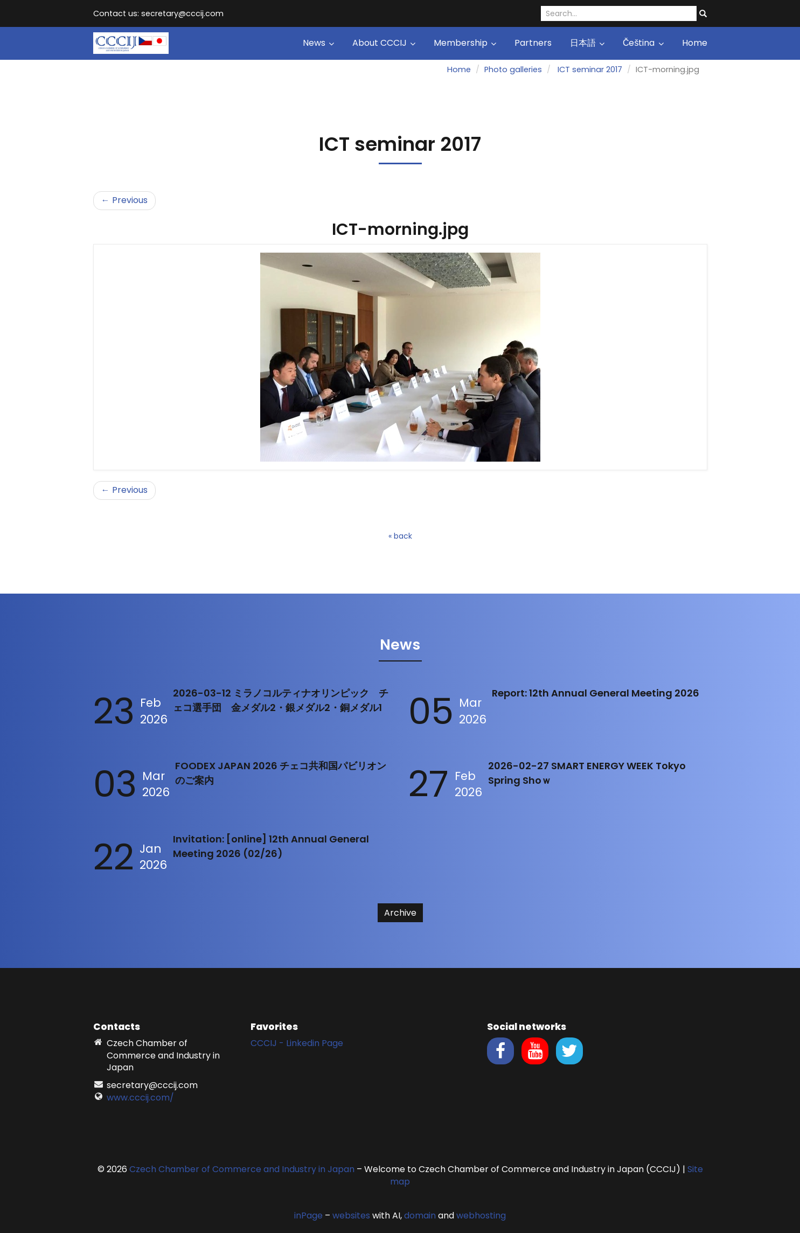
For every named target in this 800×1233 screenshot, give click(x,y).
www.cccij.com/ (140, 1097)
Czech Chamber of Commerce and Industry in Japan (241, 1169)
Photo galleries (513, 69)
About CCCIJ (383, 43)
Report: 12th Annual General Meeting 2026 (595, 693)
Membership (465, 43)
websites (351, 1215)
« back (400, 536)
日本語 (587, 43)
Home (694, 43)
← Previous (124, 200)
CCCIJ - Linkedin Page (297, 1043)
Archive (400, 913)
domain (420, 1215)
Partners (533, 43)
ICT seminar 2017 (590, 69)
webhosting (481, 1215)
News (318, 43)
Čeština (643, 43)
